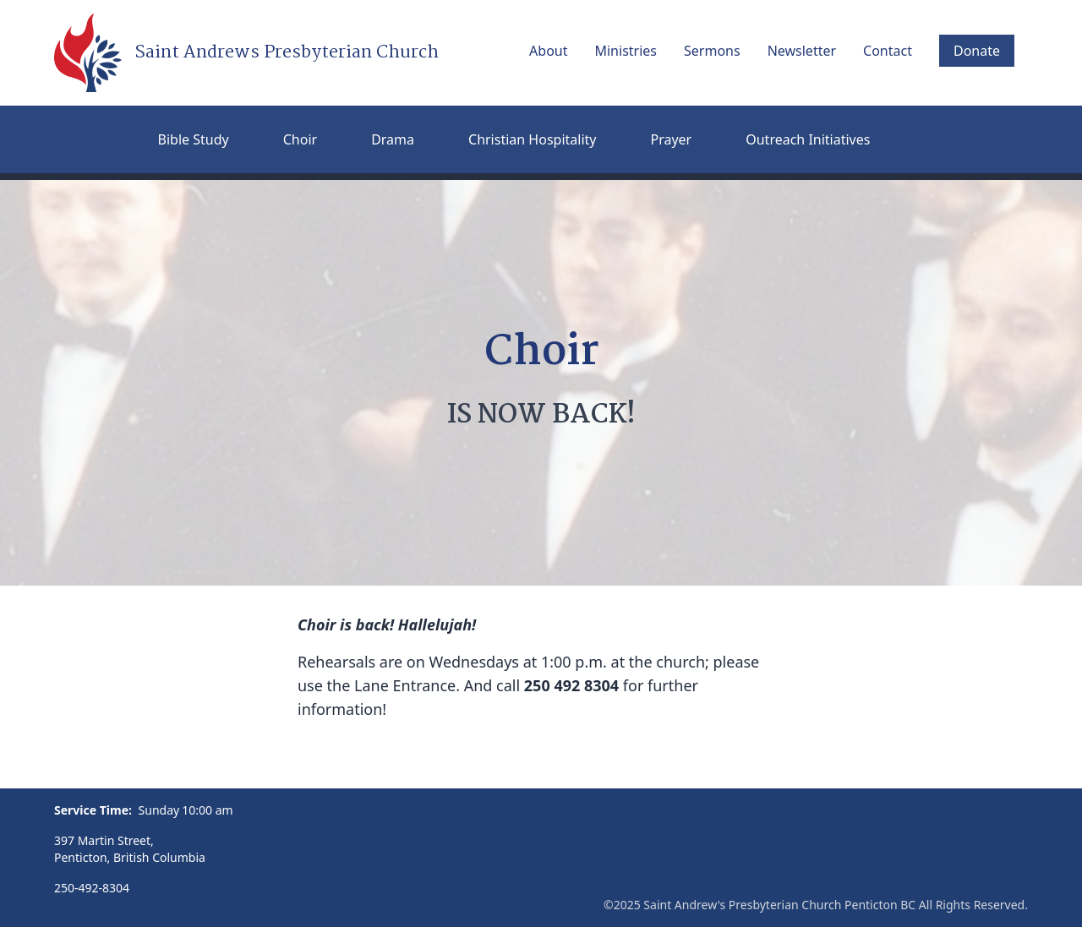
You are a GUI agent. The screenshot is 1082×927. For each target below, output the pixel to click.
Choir (300, 139)
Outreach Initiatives (808, 139)
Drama (392, 139)
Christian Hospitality (532, 139)
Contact (887, 50)
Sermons (712, 50)
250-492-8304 (91, 888)
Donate (977, 50)
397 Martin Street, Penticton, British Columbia (129, 848)
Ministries (625, 50)
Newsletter (802, 50)
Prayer (670, 139)
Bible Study (193, 139)
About (548, 50)
